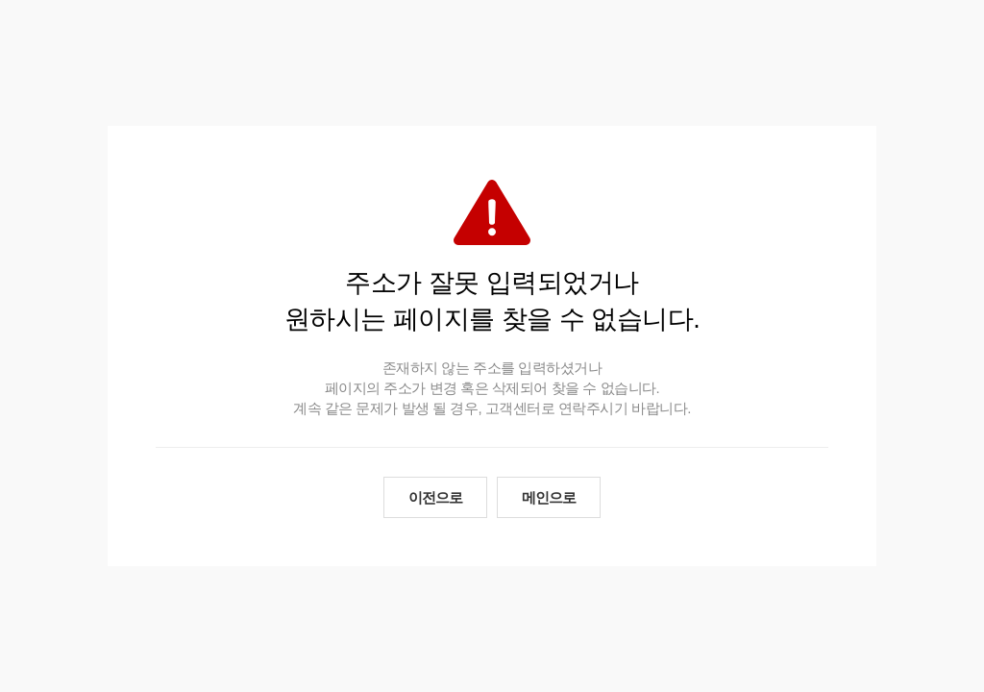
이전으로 (435, 497)
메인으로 (549, 497)
